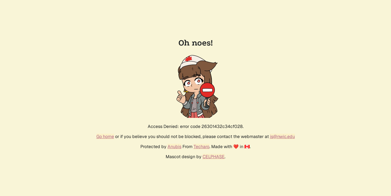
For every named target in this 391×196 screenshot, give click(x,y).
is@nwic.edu (282, 136)
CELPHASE (214, 157)
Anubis (174, 146)
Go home (105, 136)
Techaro (201, 146)
